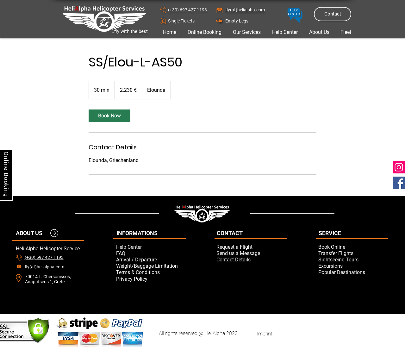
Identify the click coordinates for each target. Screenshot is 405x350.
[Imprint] (264, 333)
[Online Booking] (6, 175)
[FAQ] (151, 253)
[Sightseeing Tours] (353, 259)
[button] (190, 20)
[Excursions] (353, 266)
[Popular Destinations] (353, 272)
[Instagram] (399, 167)
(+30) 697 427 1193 (187, 9)
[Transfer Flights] (353, 253)
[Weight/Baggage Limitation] (151, 266)
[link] (109, 115)
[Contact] (332, 14)
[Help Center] (151, 247)
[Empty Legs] (247, 20)
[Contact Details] (251, 259)
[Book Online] (353, 247)
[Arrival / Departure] (151, 259)
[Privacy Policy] (151, 279)
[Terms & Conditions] (151, 272)
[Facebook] (399, 183)
